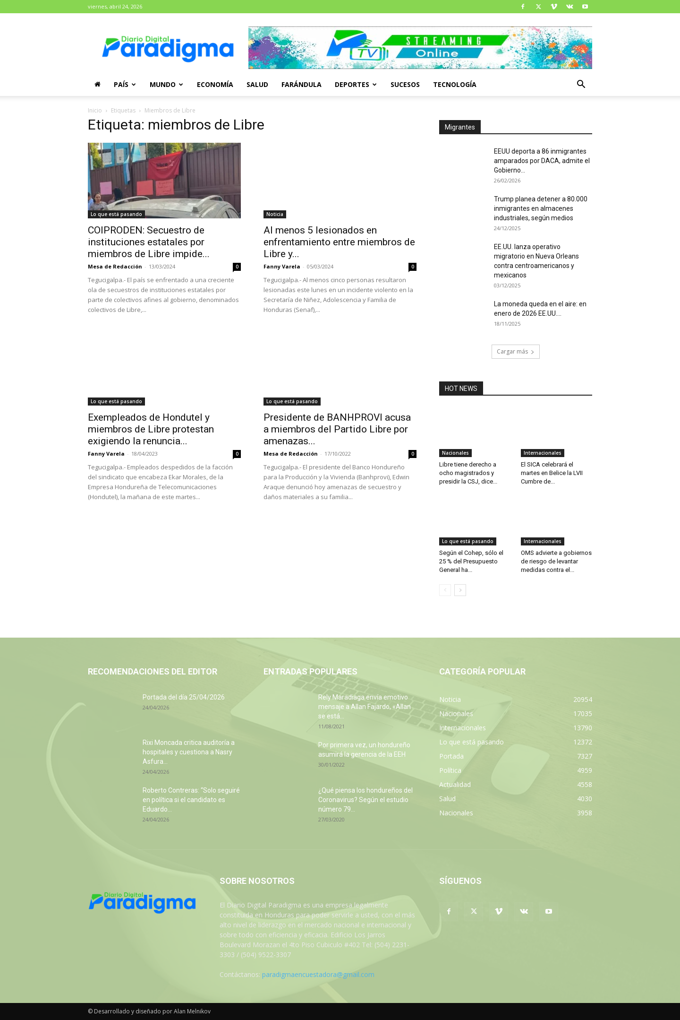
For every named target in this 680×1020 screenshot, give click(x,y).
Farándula (301, 84)
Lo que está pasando (116, 214)
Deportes (356, 84)
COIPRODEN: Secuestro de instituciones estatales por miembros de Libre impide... (149, 242)
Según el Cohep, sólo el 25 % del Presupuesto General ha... (471, 561)
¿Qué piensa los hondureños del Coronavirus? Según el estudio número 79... (365, 800)
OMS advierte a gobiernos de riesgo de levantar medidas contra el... (556, 561)
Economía (215, 84)
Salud (257, 84)
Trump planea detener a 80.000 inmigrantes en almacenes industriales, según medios (540, 208)
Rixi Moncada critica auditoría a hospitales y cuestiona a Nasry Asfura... (189, 752)
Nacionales (455, 452)
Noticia (274, 214)
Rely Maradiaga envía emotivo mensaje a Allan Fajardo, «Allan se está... (364, 706)
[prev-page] (445, 590)
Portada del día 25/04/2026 (184, 697)
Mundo (166, 84)
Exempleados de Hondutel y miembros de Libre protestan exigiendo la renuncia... (151, 429)
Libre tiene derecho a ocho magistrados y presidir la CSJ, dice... (468, 473)
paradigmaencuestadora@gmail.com (318, 974)
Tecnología (454, 84)
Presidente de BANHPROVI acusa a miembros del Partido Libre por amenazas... (337, 429)
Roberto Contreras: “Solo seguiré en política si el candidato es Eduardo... (191, 800)
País (125, 84)
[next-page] (460, 590)
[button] (581, 85)
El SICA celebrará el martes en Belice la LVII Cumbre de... (552, 473)
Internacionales (542, 452)
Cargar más (516, 351)
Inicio (95, 110)
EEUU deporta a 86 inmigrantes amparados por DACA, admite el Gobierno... (542, 160)
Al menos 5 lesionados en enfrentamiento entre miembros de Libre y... (339, 242)
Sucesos (405, 84)
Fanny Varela (282, 266)
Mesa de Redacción (115, 266)
